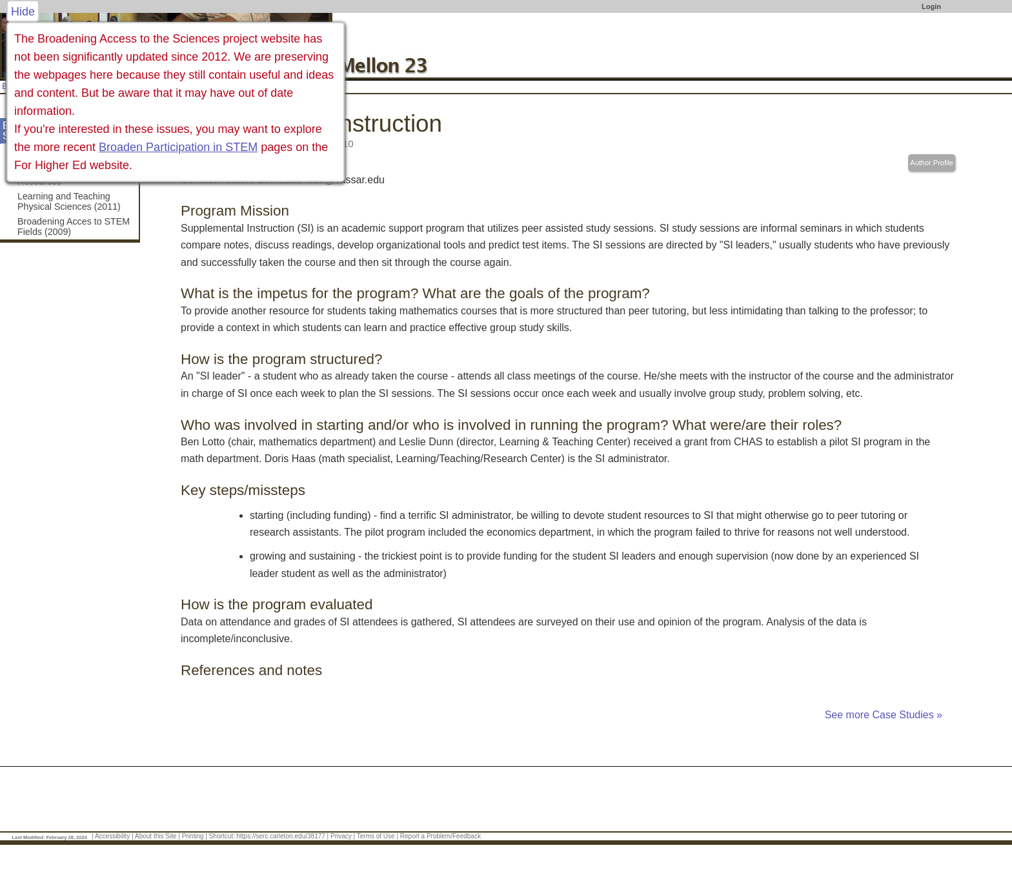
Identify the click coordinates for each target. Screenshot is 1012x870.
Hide (23, 11)
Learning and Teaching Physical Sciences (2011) (69, 201)
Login (931, 6)
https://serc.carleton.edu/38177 (281, 836)
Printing (193, 836)
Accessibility (112, 836)
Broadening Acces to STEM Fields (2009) (73, 226)
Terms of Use (376, 836)
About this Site (155, 836)
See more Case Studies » (883, 714)
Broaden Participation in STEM (178, 147)
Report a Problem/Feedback (440, 836)
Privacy (341, 836)
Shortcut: (222, 836)
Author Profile (931, 163)
